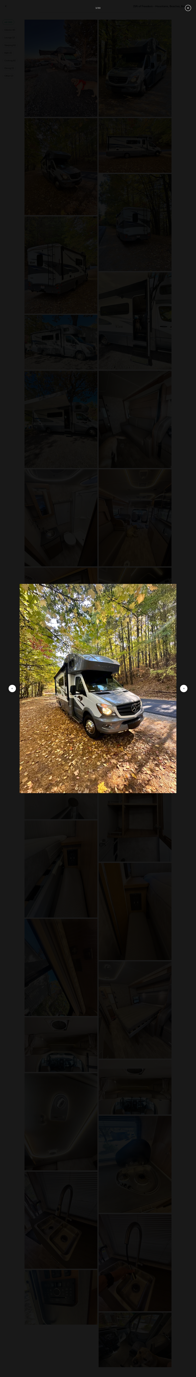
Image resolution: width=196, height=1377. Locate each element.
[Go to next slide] (183, 688)
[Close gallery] (188, 8)
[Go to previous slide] (12, 688)
